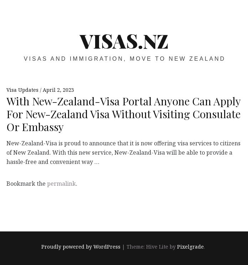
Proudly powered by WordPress (80, 246)
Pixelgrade (190, 246)
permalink (61, 184)
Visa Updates (23, 89)
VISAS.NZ (124, 41)
